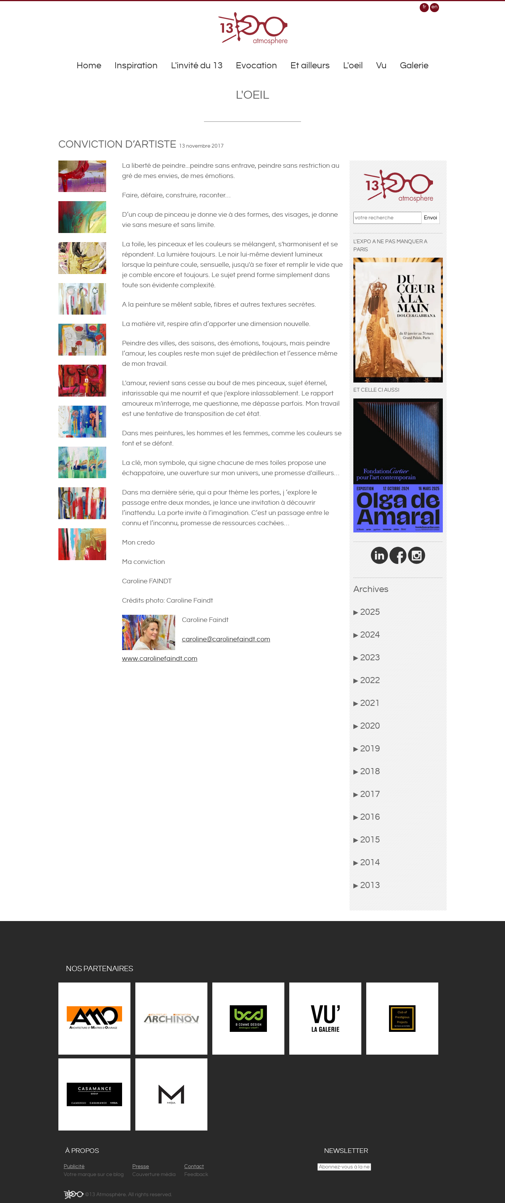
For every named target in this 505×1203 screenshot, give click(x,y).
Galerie (414, 66)
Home (89, 66)
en (434, 6)
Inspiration (136, 66)
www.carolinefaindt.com (160, 658)
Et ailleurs (310, 66)
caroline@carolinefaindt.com (226, 639)
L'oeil (353, 66)
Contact (194, 1166)
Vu (381, 66)
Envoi (430, 217)
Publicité (74, 1166)
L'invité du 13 (197, 66)
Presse (140, 1166)
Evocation (256, 66)
